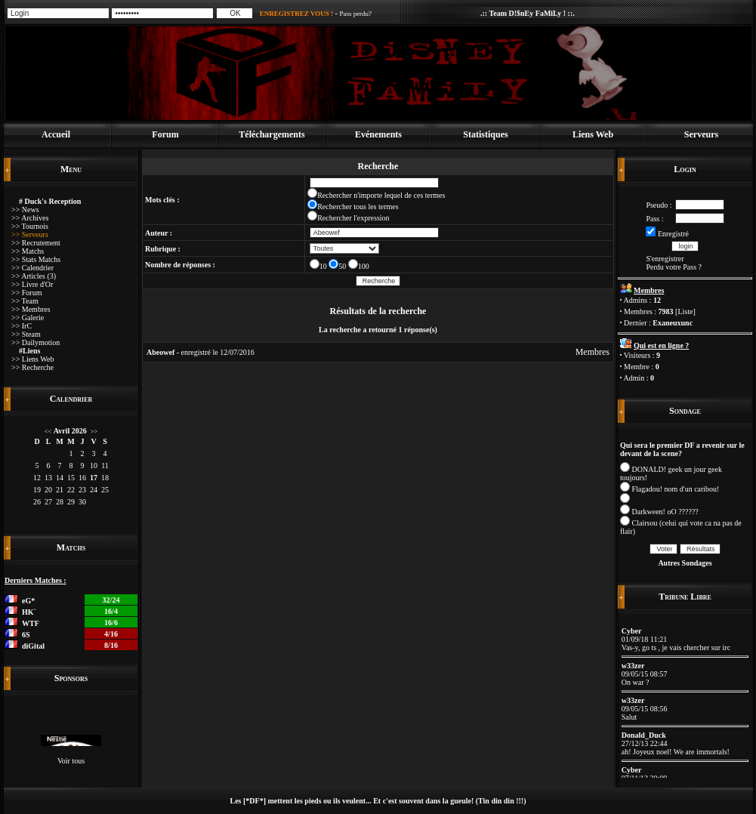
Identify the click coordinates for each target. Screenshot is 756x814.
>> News (25, 209)
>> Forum (26, 292)
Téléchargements (271, 134)
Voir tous (71, 761)
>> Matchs (27, 251)
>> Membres (31, 309)
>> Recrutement (35, 243)
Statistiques (485, 134)
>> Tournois (29, 226)
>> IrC (21, 326)
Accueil (56, 134)
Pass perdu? (355, 13)
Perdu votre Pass (671, 267)
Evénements (378, 134)
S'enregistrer (664, 258)
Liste (685, 311)
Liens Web (592, 134)
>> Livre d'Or (32, 284)
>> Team (25, 301)
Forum (165, 134)
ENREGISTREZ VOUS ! (296, 13)
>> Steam (26, 334)
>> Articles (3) (33, 276)
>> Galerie (27, 317)
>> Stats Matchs (35, 259)
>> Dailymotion (35, 342)
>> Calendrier (32, 268)
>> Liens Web (32, 359)
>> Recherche (32, 367)
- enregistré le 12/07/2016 (201, 352)
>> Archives (29, 218)
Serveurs (701, 134)
